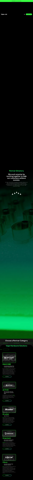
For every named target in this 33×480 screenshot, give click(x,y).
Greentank (4, 442)
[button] (24, 14)
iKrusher (4, 417)
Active (14, 395)
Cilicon (3, 466)
